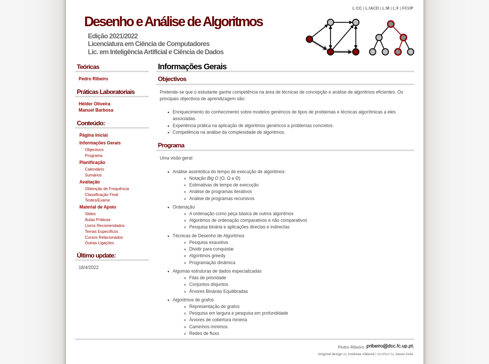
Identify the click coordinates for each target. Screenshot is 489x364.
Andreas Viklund (361, 354)
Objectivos (94, 149)
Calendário (94, 169)
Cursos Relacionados (104, 237)
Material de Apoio (98, 207)
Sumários (93, 175)
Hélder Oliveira (95, 103)
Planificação (92, 162)
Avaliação (90, 182)
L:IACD (372, 8)
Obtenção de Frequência (107, 188)
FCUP (407, 8)
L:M (385, 8)
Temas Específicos (101, 231)
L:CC (357, 8)
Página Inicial (94, 135)
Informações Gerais (100, 143)
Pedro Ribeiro (93, 78)
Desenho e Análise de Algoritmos (173, 21)
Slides (90, 213)
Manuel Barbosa (96, 110)
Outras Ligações (99, 243)
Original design (330, 354)
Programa (94, 155)
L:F (396, 8)
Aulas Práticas (98, 219)
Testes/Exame (97, 200)
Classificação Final (101, 194)
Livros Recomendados (105, 225)
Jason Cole (404, 354)
